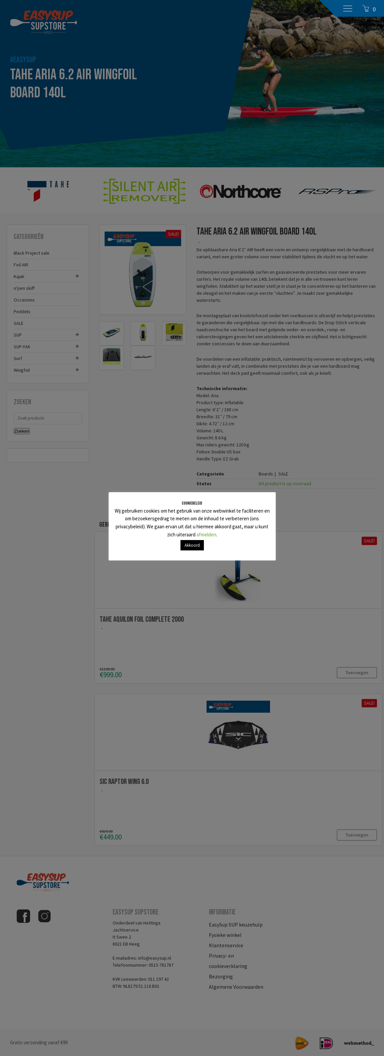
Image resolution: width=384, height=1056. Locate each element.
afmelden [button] (206, 534)
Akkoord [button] (192, 545)
